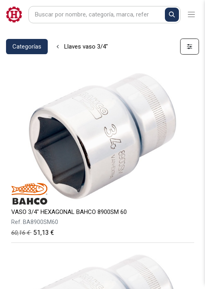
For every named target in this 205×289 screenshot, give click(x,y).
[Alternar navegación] (191, 14)
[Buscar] (172, 15)
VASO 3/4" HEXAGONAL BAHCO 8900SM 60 (69, 212)
